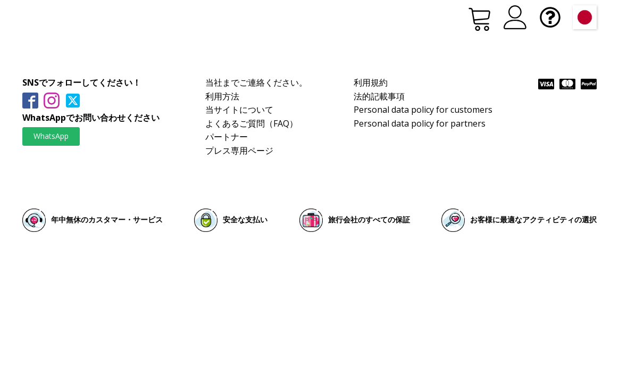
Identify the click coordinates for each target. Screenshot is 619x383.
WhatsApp (51, 136)
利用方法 (222, 96)
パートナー (226, 137)
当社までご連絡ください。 (256, 82)
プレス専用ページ (239, 150)
